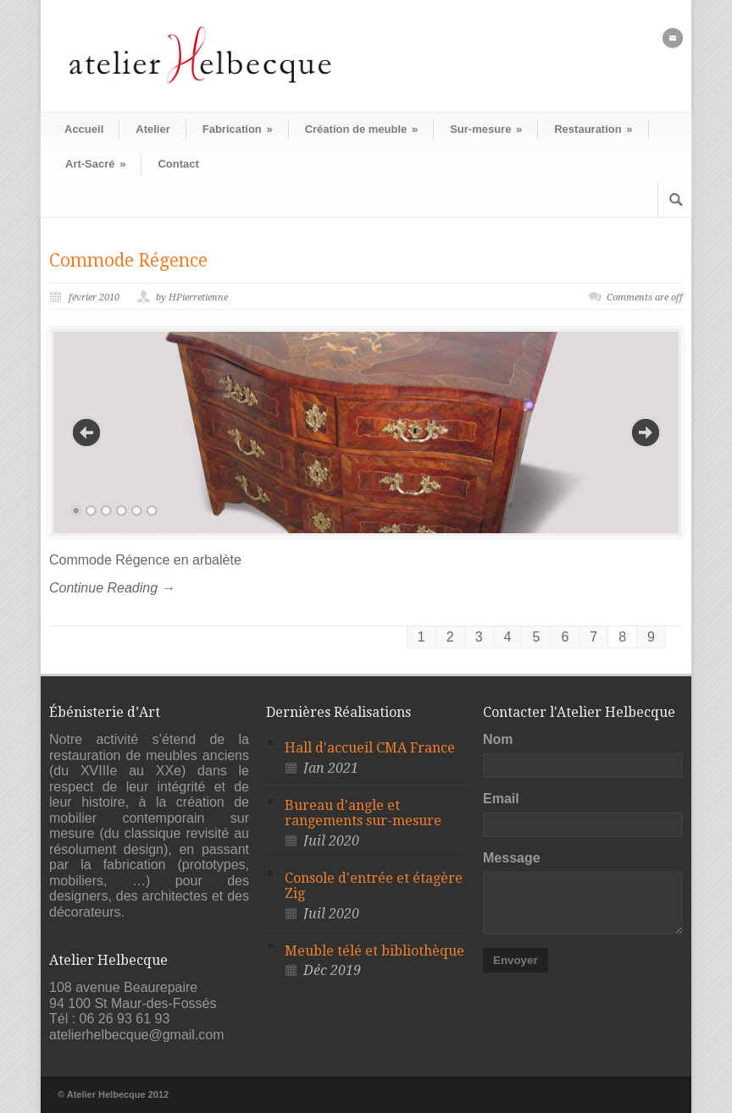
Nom (498, 739)
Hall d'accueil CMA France (370, 748)
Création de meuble (361, 129)
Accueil (83, 129)
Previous (86, 432)
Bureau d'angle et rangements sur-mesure (363, 813)
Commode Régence (128, 260)
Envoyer (515, 960)
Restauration (593, 129)
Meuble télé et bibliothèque (374, 951)
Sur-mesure (486, 129)
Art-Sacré (95, 163)
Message (512, 858)
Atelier (152, 129)
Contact (178, 163)
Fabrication (237, 129)
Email (501, 798)
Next (645, 432)
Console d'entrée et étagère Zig (374, 886)
